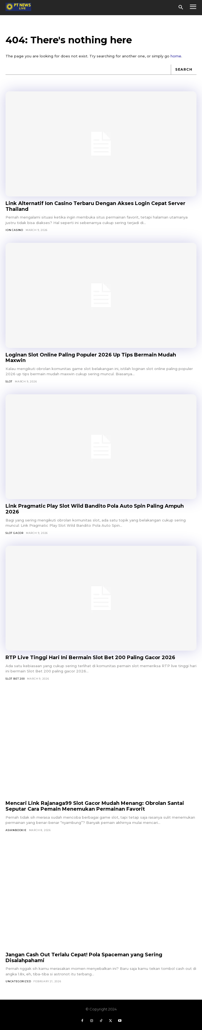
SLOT (9, 381)
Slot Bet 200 (15, 678)
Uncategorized (18, 981)
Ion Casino (14, 229)
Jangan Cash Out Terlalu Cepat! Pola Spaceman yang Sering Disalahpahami (84, 958)
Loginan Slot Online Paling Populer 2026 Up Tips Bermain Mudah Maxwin (91, 358)
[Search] (183, 70)
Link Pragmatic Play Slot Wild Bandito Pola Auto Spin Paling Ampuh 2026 (95, 509)
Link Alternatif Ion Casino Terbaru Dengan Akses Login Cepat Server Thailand (95, 206)
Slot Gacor (14, 532)
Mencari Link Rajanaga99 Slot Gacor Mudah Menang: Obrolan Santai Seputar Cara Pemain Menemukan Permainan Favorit (95, 806)
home (176, 56)
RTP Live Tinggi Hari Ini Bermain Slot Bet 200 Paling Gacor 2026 (90, 657)
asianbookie (16, 830)
